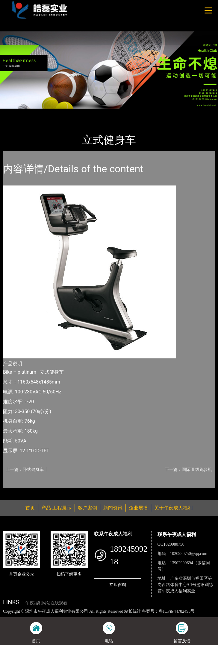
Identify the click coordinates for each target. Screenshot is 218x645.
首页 (13, 112)
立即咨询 (117, 584)
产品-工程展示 (37, 112)
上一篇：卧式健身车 (25, 469)
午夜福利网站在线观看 (46, 603)
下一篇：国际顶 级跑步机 (188, 469)
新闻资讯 (112, 507)
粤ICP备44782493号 (177, 611)
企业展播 (138, 507)
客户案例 (87, 507)
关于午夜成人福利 (173, 507)
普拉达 (63, 112)
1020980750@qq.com (189, 553)
